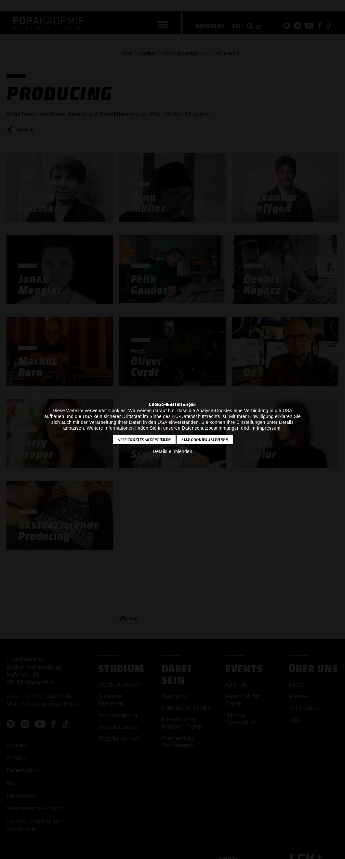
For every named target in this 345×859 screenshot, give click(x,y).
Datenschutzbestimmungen (211, 428)
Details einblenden (172, 451)
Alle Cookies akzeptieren (144, 439)
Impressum (268, 428)
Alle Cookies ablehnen (204, 439)
